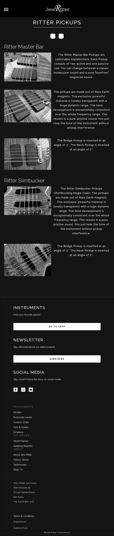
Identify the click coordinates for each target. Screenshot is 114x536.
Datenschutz (20, 528)
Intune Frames (20, 441)
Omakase (18, 432)
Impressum (19, 521)
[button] (6, 9)
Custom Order (21, 422)
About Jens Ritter (22, 454)
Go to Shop (57, 326)
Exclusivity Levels (22, 417)
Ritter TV (18, 469)
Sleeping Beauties (22, 446)
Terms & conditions (23, 516)
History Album (21, 459)
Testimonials (20, 464)
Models (17, 412)
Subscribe (57, 359)
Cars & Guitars (21, 427)
